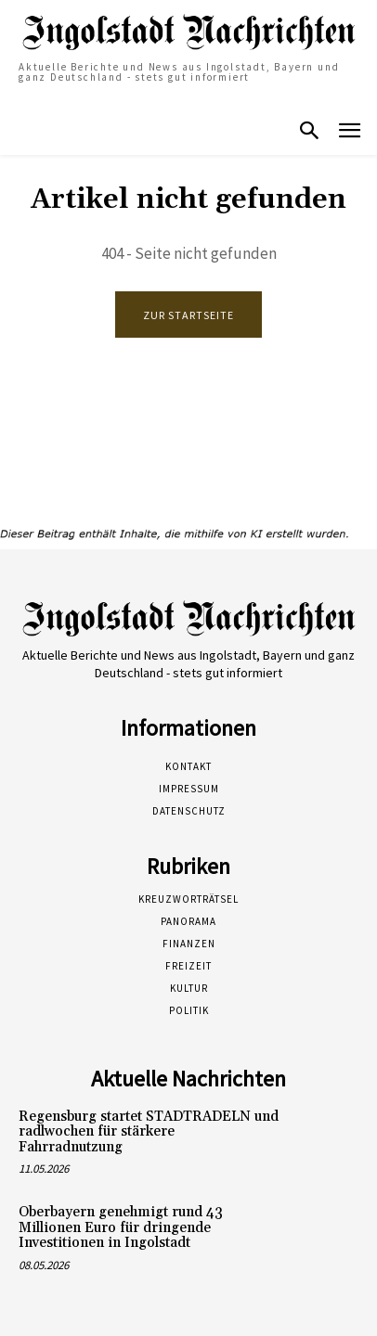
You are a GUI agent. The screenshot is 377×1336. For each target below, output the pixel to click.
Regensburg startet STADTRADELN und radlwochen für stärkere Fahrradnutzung (149, 1132)
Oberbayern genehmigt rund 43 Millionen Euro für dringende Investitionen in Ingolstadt (121, 1227)
